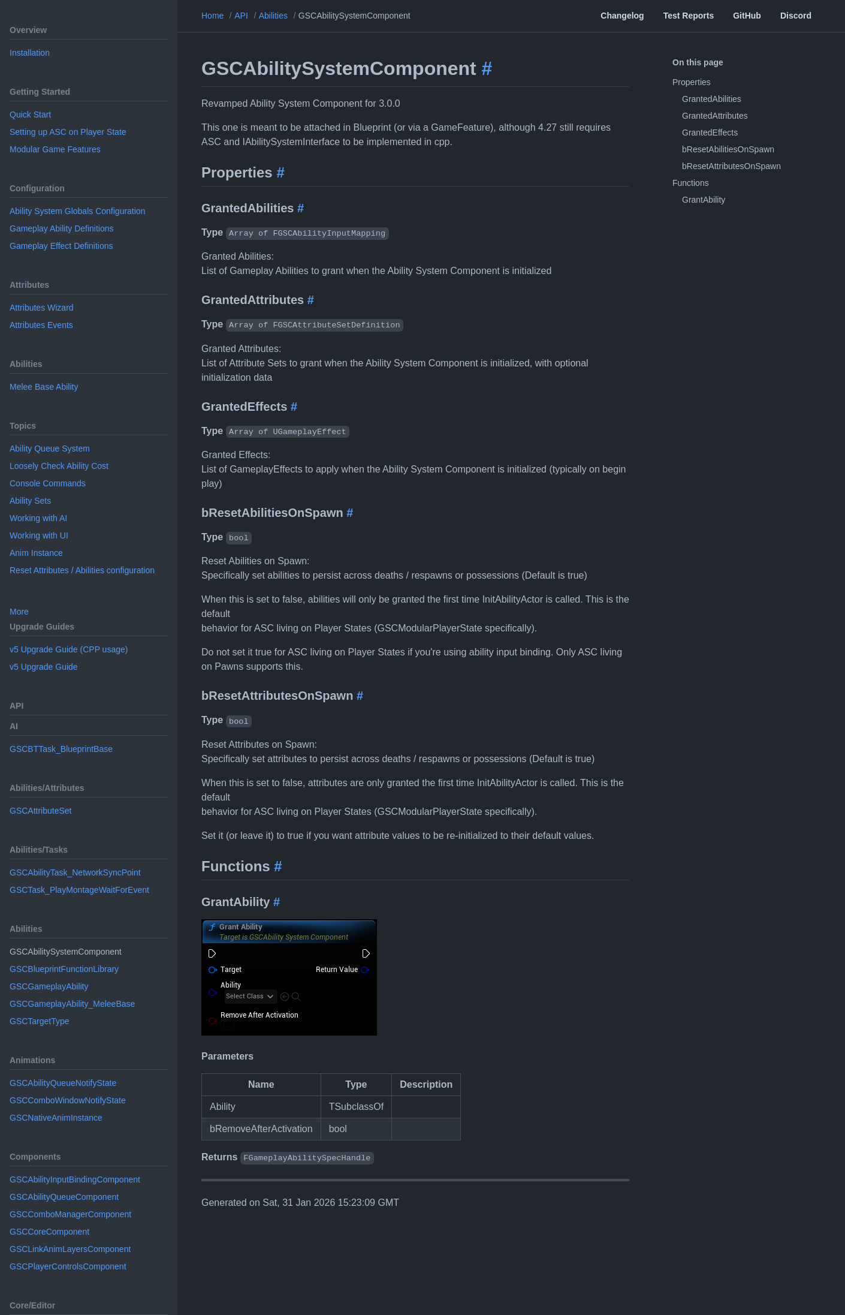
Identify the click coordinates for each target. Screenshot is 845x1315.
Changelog (622, 15)
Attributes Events (41, 325)
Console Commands (48, 483)
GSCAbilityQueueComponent (64, 1197)
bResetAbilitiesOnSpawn (728, 149)
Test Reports (688, 15)
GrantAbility (703, 199)
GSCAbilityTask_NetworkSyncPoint (75, 872)
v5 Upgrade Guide (44, 667)
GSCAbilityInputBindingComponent (75, 1179)
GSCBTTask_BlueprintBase (61, 749)
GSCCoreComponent (49, 1231)
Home (212, 15)
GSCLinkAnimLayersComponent (70, 1249)
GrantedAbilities (711, 99)
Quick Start (30, 114)
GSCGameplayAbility (49, 986)
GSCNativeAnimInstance (56, 1118)
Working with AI (38, 518)
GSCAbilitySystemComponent (354, 15)
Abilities (273, 15)
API (241, 15)
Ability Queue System (50, 448)
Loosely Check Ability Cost (59, 466)
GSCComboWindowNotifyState (68, 1100)
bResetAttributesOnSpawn (731, 166)
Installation (30, 53)
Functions (690, 183)
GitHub (747, 15)
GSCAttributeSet (41, 811)
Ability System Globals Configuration (77, 211)
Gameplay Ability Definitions (62, 228)
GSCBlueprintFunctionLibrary (64, 969)
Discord (795, 15)
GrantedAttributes (715, 116)
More (19, 611)
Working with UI (39, 535)
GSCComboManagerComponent (70, 1214)
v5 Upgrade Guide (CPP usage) (69, 649)
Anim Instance (36, 553)
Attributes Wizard (42, 307)
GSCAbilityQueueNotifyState (63, 1083)
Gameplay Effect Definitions (61, 246)
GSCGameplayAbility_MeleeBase (72, 1004)
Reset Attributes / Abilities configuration (82, 570)
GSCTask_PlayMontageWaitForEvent (79, 890)
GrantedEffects (710, 132)
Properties (691, 82)
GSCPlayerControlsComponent (68, 1266)
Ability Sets (30, 500)
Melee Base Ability (44, 387)
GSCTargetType (40, 1021)
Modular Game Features (55, 149)
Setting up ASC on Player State (68, 132)
